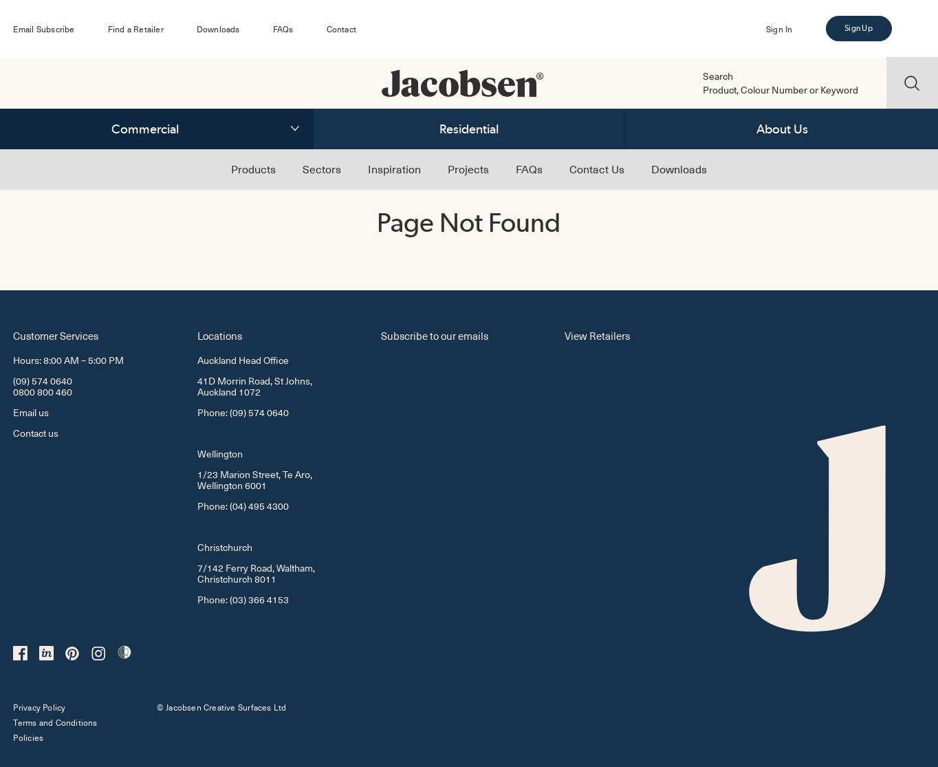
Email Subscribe (43, 29)
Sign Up (858, 28)
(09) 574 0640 (42, 381)
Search (718, 76)
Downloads (218, 29)
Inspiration (394, 169)
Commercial (145, 129)
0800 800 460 (42, 392)
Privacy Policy (39, 707)
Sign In (779, 29)
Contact (341, 29)
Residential (469, 129)
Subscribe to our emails (434, 335)
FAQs (283, 29)
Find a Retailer (136, 29)
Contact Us (596, 169)
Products (253, 169)
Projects (468, 169)
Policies (28, 737)
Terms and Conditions (55, 722)
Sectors (322, 169)
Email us (31, 412)
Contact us (35, 433)
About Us (782, 129)
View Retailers (597, 335)
